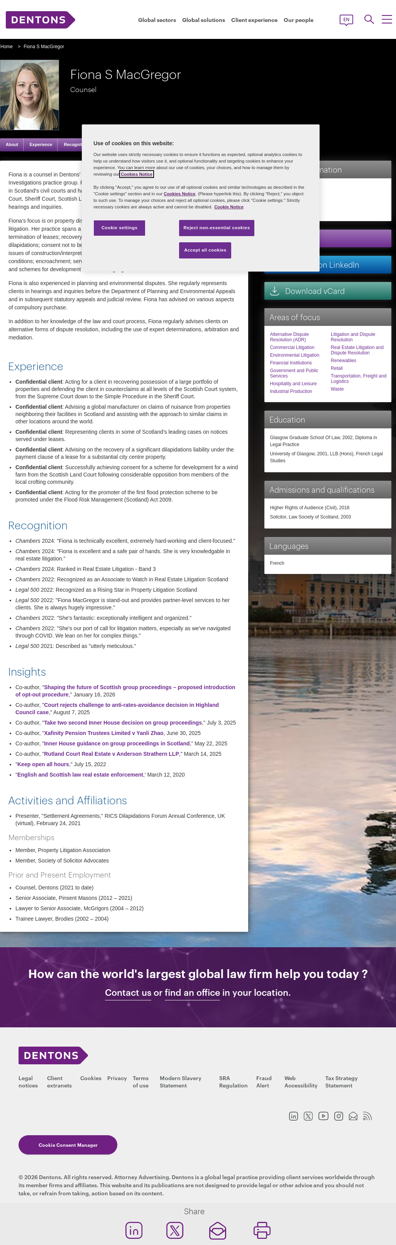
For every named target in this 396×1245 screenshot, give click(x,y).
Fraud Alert (264, 1081)
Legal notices (28, 1081)
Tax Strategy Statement (341, 1081)
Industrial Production (291, 391)
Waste (337, 389)
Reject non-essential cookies (216, 227)
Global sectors (157, 19)
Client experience (254, 19)
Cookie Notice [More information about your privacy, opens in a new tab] (229, 207)
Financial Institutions (291, 363)
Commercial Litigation (292, 347)
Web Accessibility (301, 1081)
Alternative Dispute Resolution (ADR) (289, 337)
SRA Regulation (233, 1081)
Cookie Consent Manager (63, 1147)
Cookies (91, 1077)
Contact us (128, 992)
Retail (337, 368)
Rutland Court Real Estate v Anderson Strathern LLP (111, 754)
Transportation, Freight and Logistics (358, 378)
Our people (298, 19)
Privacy (117, 1077)
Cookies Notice (136, 174)
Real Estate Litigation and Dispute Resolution (357, 350)
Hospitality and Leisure (293, 383)
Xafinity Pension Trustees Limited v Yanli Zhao (103, 733)
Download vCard (307, 290)
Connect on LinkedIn (314, 264)
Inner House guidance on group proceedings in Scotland (117, 743)
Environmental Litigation (294, 355)
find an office (192, 992)
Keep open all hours (43, 764)
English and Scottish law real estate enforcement (80, 775)
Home (6, 46)
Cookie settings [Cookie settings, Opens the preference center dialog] (119, 227)
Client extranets (59, 1081)
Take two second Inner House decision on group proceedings (123, 723)
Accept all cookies (205, 250)
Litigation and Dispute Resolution (353, 337)
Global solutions (203, 19)
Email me (293, 238)
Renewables (343, 360)
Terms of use (141, 1081)
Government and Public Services (294, 373)
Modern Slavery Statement (180, 1081)
